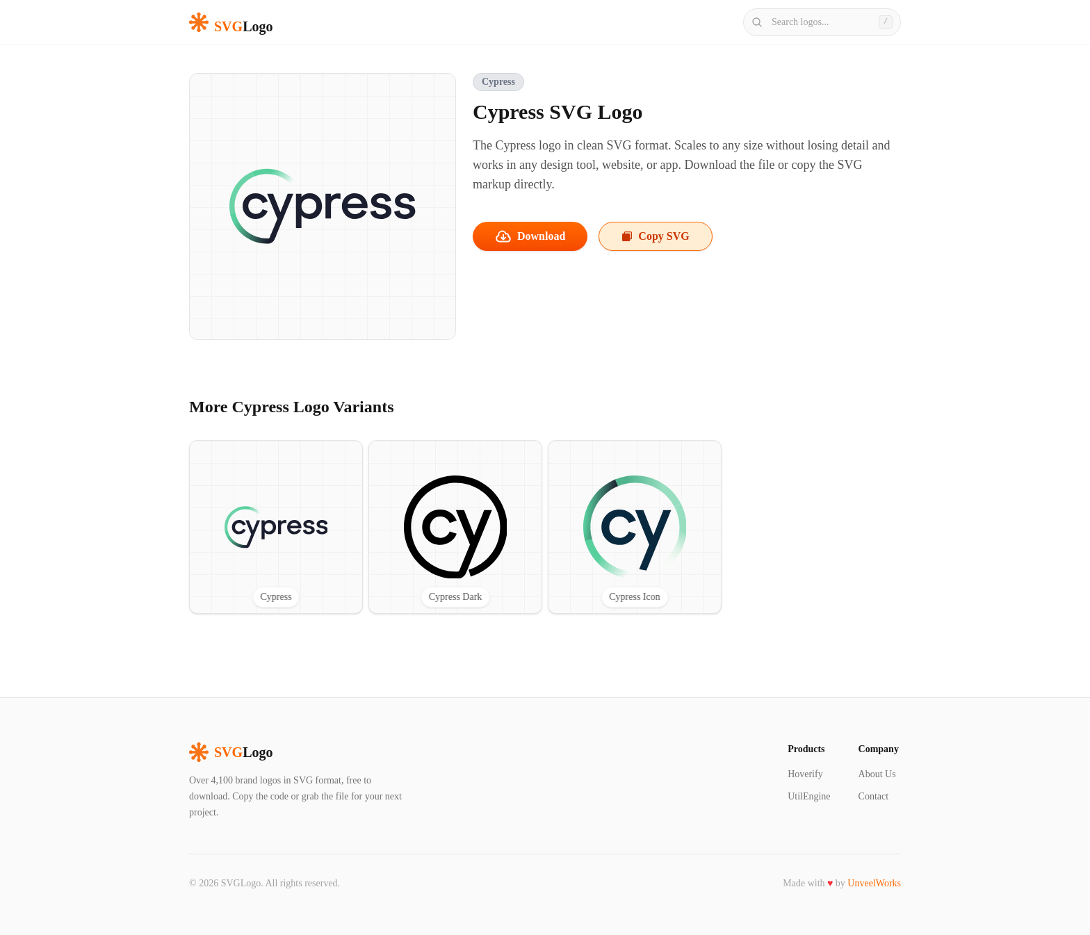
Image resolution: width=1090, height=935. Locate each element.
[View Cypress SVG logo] (276, 527)
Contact (874, 796)
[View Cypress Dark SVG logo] (455, 527)
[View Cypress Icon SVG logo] (635, 527)
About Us (877, 774)
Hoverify (805, 774)
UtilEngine (809, 796)
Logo (230, 752)
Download (530, 236)
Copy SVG (655, 236)
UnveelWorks (874, 883)
